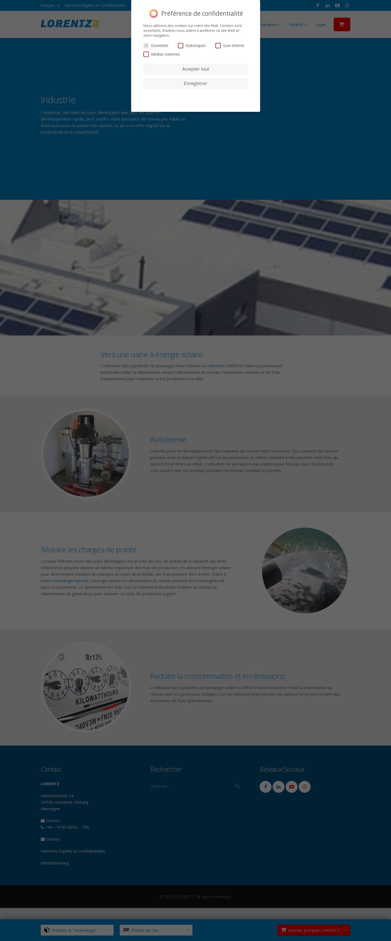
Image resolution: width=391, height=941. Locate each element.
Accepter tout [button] (195, 69)
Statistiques (192, 45)
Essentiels (155, 45)
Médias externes (161, 54)
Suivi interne (229, 45)
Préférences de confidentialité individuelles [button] (195, 94)
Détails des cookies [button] (195, 101)
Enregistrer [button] (195, 83)
